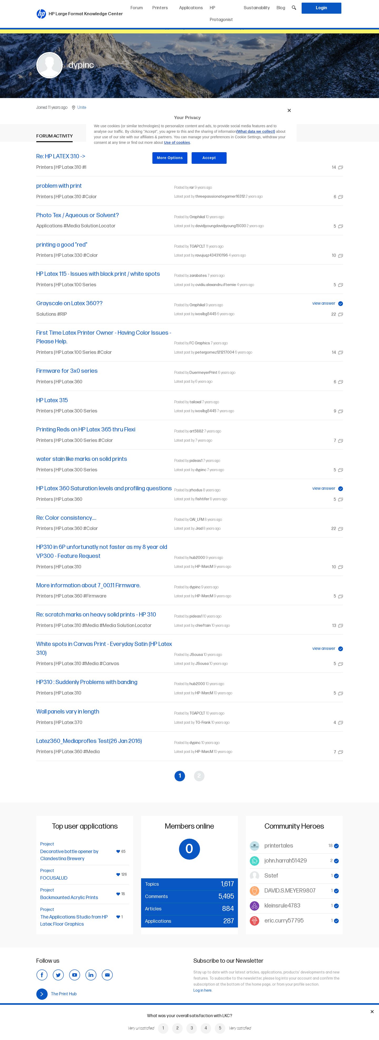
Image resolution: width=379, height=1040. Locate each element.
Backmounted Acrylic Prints (69, 897)
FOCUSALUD (53, 878)
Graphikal (197, 217)
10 (337, 255)
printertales (279, 845)
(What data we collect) (255, 131)
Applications (191, 8)
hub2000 (197, 557)
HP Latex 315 (52, 400)
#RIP (62, 314)
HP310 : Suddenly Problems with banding (86, 682)
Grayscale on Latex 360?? (69, 303)
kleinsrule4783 (282, 905)
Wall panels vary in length (67, 711)
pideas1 (196, 460)
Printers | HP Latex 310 (59, 167)
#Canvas (109, 663)
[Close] (289, 110)
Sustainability (257, 8)
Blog (281, 8)
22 (337, 314)
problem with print (59, 186)
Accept (209, 158)
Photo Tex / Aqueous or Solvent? (77, 215)
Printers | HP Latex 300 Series (66, 411)
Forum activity (54, 136)
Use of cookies (177, 142)
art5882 (196, 431)
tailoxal (195, 402)
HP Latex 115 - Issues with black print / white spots (98, 274)
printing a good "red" (61, 244)
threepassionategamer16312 (220, 196)
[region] (191, 138)
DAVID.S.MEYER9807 (290, 890)
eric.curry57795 (284, 920)
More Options (170, 158)
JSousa (196, 654)
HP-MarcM (204, 566)
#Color (89, 197)
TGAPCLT (197, 246)
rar (192, 187)
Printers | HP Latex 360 (59, 382)
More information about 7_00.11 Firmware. (88, 585)
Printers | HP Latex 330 (59, 255)
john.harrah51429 (286, 860)
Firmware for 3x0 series (67, 371)
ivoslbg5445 (205, 314)
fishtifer (202, 499)
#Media (90, 625)
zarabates (198, 275)
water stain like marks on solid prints (81, 459)
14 (337, 167)
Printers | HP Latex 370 (59, 722)
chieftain (203, 625)
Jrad (199, 528)
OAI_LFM (197, 519)
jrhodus (196, 490)
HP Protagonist (221, 14)
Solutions (46, 314)
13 (337, 625)
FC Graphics (200, 343)
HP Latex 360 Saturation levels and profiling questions (104, 488)
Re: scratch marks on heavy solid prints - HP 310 (96, 614)
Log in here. (202, 990)
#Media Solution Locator (89, 226)
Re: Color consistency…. (66, 518)
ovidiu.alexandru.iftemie (215, 285)
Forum (137, 8)
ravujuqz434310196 (211, 255)
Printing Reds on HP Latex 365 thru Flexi (85, 429)
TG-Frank (203, 722)
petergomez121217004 (214, 352)
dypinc (200, 470)
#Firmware (94, 596)
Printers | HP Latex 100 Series (66, 285)
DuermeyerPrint (203, 372)
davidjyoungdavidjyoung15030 (220, 226)
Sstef (271, 875)
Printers (160, 8)
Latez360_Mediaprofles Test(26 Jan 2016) (89, 741)
